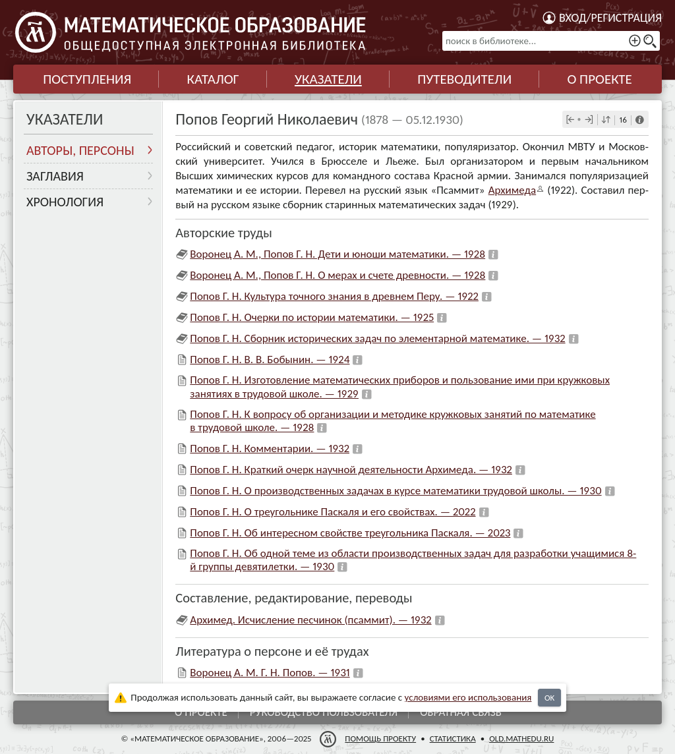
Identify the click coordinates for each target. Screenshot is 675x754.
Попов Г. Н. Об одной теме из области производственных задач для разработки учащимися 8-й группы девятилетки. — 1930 (413, 559)
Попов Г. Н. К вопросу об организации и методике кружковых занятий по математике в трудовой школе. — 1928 (392, 420)
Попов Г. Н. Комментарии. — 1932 (269, 448)
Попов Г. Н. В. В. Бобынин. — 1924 (269, 359)
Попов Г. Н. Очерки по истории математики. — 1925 (312, 317)
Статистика (453, 738)
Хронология (64, 202)
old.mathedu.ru (521, 738)
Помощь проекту (380, 738)
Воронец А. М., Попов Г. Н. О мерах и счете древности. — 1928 (337, 275)
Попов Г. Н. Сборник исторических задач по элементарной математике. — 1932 (377, 338)
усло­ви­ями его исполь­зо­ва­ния (468, 697)
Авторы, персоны (80, 150)
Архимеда (512, 190)
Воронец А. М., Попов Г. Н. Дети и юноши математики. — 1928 (337, 254)
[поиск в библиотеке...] (551, 41)
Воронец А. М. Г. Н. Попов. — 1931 (269, 673)
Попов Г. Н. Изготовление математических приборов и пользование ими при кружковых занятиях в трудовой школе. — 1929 (400, 386)
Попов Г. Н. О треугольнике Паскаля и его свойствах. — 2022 (332, 512)
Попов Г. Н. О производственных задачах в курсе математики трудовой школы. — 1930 (395, 491)
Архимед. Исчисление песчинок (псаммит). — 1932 (310, 620)
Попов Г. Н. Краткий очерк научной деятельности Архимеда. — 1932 (351, 470)
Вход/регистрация (610, 18)
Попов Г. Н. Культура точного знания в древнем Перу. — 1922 (334, 296)
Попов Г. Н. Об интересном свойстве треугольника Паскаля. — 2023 (350, 533)
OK (549, 698)
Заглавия (55, 176)
